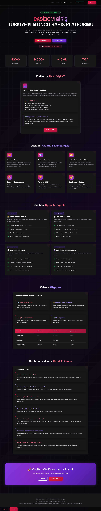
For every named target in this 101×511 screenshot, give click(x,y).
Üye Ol (92, 3)
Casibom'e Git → (50, 129)
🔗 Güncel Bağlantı (59, 40)
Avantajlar (59, 2)
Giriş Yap (80, 3)
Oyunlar (66, 2)
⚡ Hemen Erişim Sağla (43, 40)
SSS (71, 2)
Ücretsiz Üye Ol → (56, 478)
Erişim (52, 2)
